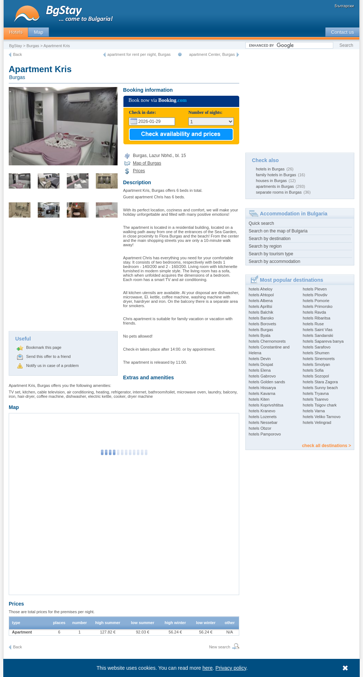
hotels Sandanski (318, 335)
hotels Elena (260, 370)
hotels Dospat (261, 364)
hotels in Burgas (270, 169)
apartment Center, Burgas (212, 54)
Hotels (16, 32)
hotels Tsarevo (316, 399)
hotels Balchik (261, 312)
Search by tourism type (271, 253)
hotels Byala (259, 335)
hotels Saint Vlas (318, 329)
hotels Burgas (261, 329)
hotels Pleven (315, 289)
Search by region (265, 246)
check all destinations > (326, 445)
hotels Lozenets (263, 416)
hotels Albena (261, 300)
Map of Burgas (147, 163)
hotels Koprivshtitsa (266, 405)
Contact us (342, 32)
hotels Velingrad (317, 422)
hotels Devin (260, 358)
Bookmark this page (43, 347)
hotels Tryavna (316, 393)
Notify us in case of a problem (52, 365)
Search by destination (269, 238)
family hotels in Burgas (276, 175)
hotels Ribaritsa (316, 318)
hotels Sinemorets (319, 358)
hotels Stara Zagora (320, 382)
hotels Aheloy (260, 289)
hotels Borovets (262, 324)
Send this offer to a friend (48, 356)
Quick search (261, 223)
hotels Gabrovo (262, 376)
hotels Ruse (313, 324)
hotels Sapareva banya (323, 341)
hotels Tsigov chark (320, 405)
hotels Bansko (261, 318)
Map (38, 32)
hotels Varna (314, 411)
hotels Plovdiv (315, 295)
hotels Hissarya (262, 387)
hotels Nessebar (263, 422)
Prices (139, 170)
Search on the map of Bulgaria (278, 231)
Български (344, 6)
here (208, 668)
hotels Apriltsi (260, 306)
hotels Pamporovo (265, 434)
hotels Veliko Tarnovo (321, 416)
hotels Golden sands (267, 382)
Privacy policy (231, 668)
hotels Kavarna (262, 393)
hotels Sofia (313, 370)
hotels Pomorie (316, 300)
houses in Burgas (271, 180)
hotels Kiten (259, 399)
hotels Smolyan (316, 364)
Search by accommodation (274, 261)
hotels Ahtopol (261, 295)
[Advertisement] (63, 276)
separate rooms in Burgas (279, 192)
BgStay (15, 46)
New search (219, 647)
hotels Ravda (314, 312)
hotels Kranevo (262, 411)
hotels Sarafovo (316, 347)
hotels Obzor (260, 428)
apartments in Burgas (275, 186)
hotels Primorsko (318, 306)
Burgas (32, 46)
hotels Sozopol (316, 376)
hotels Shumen (316, 353)
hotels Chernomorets (267, 341)
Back (17, 54)
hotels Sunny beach (320, 387)
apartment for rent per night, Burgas (139, 54)
